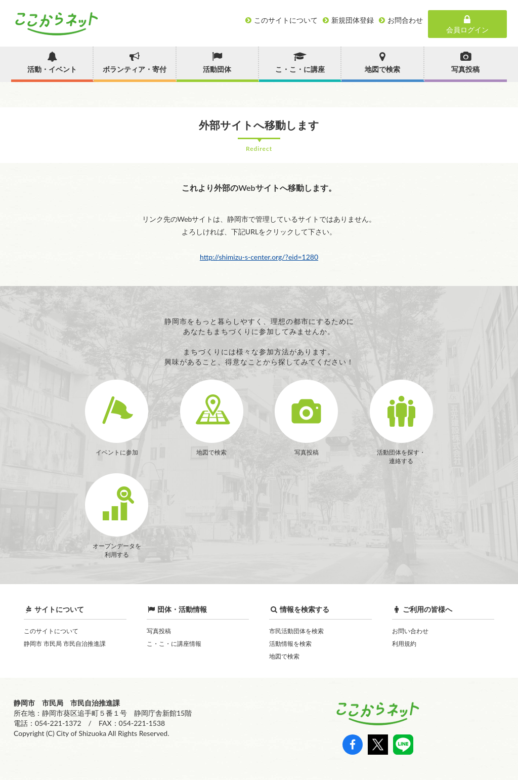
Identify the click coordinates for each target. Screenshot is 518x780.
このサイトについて (51, 631)
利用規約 (404, 643)
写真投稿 (159, 631)
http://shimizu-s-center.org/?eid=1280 (259, 257)
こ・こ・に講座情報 (174, 643)
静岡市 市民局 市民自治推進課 (65, 643)
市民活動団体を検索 (296, 631)
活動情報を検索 (290, 643)
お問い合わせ (410, 631)
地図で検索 (284, 656)
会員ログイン (467, 24)
